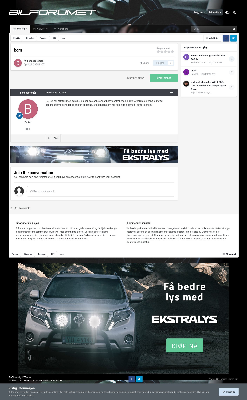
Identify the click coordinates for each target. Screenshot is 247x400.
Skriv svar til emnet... (43, 191)
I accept (228, 391)
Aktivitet (41, 28)
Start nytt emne (135, 78)
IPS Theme (14, 377)
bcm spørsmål (35, 60)
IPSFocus (26, 377)
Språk (12, 380)
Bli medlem (215, 12)
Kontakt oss (56, 380)
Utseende (24, 380)
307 (42, 64)
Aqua (193, 92)
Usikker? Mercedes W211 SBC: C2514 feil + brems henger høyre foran (208, 86)
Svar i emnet (164, 78)
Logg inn (200, 12)
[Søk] (201, 29)
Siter (56, 138)
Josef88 (195, 74)
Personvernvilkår (40, 380)
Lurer (194, 70)
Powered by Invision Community (224, 379)
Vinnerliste (62, 28)
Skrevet (56, 92)
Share (144, 63)
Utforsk (21, 28)
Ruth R (194, 62)
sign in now (85, 177)
